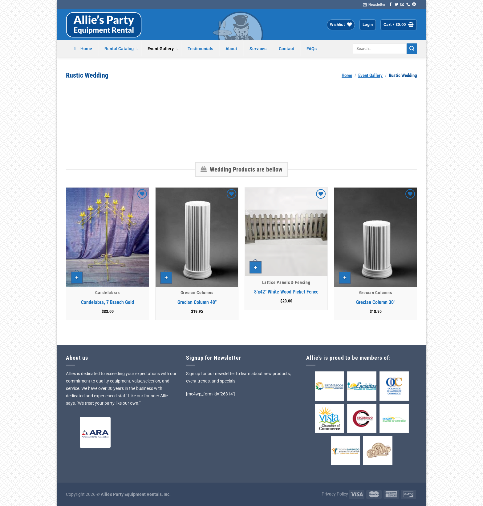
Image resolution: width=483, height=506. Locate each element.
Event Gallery (370, 75)
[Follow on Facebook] (390, 4)
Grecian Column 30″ (375, 302)
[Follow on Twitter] (396, 4)
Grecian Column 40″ (197, 302)
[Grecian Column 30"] (375, 237)
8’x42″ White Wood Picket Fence (286, 292)
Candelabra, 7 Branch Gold (107, 302)
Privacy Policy (335, 494)
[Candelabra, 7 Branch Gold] (107, 237)
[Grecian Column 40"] (197, 237)
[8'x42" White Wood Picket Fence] (286, 232)
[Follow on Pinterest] (414, 4)
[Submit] (412, 48)
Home (347, 75)
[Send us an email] (402, 4)
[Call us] (408, 4)
